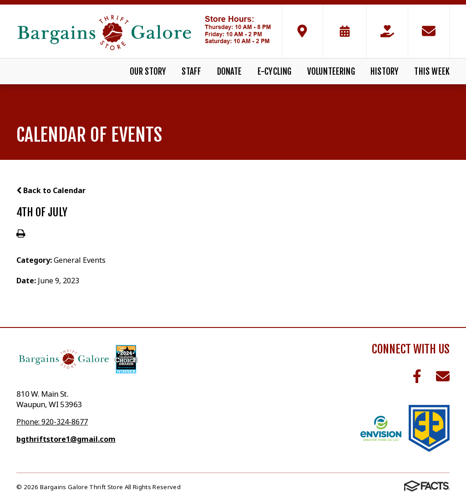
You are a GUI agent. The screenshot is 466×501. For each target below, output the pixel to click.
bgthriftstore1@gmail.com (66, 439)
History (384, 71)
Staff (191, 71)
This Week (432, 71)
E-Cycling (275, 71)
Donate (229, 71)
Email (443, 376)
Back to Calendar (51, 190)
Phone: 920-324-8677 (52, 422)
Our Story (148, 71)
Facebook (417, 376)
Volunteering (331, 71)
